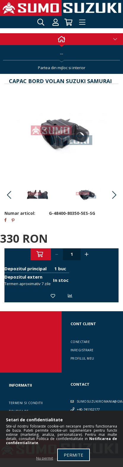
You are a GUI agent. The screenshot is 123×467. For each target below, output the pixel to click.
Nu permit (44, 458)
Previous (8, 195)
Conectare (80, 342)
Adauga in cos (41, 254)
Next (114, 195)
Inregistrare (82, 350)
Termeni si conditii (26, 403)
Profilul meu (82, 358)
